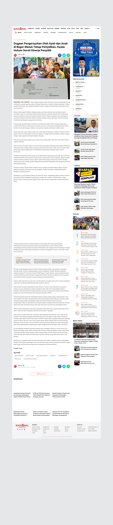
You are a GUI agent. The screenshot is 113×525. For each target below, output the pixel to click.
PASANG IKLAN (81, 431)
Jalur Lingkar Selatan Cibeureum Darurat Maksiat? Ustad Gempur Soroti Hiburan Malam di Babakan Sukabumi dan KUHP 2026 (89, 306)
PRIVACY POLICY (81, 429)
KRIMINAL (57, 28)
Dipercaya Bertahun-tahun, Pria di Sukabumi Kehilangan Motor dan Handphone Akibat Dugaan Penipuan (85, 186)
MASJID (71, 32)
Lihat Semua (94, 115)
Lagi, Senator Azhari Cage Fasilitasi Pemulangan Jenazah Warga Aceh (88, 207)
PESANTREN (57, 431)
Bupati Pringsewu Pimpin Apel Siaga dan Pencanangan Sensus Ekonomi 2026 (59, 261)
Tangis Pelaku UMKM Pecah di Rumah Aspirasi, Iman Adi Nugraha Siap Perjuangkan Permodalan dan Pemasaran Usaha (89, 253)
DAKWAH (37, 28)
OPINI (68, 28)
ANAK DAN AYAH (19, 355)
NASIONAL (63, 28)
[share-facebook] (59, 55)
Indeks (18, 33)
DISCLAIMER (91, 429)
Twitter (22, 430)
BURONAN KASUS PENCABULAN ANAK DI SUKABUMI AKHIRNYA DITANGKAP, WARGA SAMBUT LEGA (87, 362)
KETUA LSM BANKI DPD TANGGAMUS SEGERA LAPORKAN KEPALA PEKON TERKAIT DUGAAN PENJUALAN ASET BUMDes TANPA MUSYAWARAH (89, 297)
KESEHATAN (50, 28)
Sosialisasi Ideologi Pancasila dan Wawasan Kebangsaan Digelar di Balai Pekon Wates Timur (23, 261)
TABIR (81, 28)
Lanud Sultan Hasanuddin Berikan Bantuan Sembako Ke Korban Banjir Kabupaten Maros (89, 143)
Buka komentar (41, 374)
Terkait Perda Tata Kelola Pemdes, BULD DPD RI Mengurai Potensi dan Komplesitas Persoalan (88, 150)
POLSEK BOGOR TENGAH (30, 359)
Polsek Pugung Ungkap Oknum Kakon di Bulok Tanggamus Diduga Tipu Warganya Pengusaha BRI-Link (89, 271)
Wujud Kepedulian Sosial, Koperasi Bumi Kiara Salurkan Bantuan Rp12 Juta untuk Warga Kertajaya (89, 280)
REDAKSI (79, 427)
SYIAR (77, 28)
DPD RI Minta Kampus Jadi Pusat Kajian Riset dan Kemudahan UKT (88, 157)
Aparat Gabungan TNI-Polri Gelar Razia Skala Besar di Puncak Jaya (88, 193)
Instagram (20, 430)
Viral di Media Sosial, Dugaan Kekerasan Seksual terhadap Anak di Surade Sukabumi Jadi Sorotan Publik (89, 245)
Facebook (17, 430)
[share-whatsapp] (68, 55)
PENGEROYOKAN (63, 355)
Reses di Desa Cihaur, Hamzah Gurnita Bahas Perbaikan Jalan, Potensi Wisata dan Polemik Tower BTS (89, 288)
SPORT (73, 28)
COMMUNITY (31, 28)
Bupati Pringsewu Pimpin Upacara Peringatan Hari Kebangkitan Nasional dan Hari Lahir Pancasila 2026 (89, 315)
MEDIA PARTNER (92, 431)
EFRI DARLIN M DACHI (42, 355)
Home (15, 40)
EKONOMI (43, 28)
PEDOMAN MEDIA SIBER (93, 427)
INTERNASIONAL (62, 32)
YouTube (24, 430)
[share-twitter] (64, 55)
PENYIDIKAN (18, 359)
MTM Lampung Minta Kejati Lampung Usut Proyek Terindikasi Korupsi (88, 200)
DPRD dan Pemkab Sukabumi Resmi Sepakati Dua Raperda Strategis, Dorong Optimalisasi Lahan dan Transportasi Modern (41, 261)
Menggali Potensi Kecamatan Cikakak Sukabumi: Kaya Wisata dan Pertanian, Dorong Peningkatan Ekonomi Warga (86, 136)
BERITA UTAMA (28, 32)
